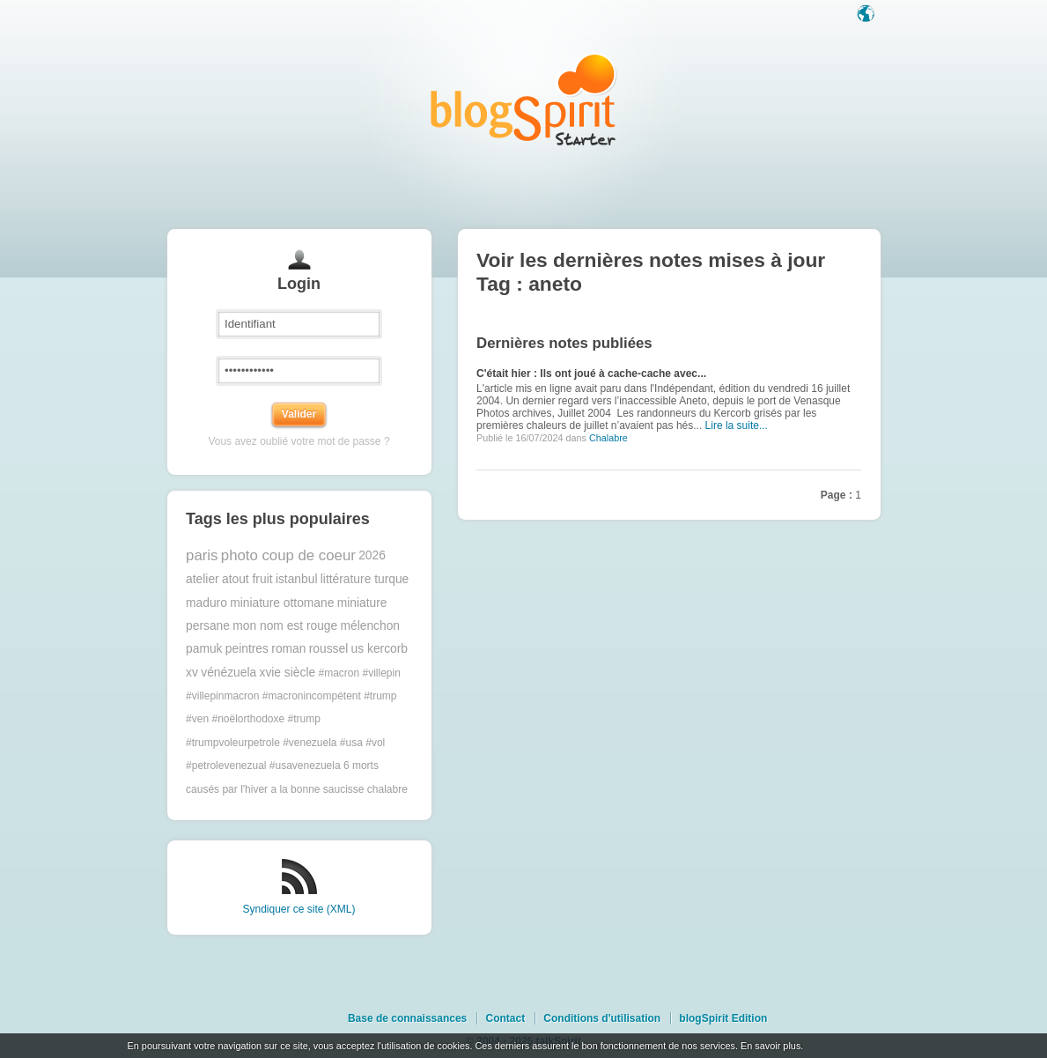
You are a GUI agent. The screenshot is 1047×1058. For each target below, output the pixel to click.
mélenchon (371, 626)
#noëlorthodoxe (247, 719)
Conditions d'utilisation (601, 1018)
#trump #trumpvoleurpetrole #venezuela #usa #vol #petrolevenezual (285, 742)
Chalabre (608, 438)
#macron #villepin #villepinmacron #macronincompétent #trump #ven (293, 696)
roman (288, 648)
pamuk (204, 648)
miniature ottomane (282, 603)
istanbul (297, 579)
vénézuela (228, 672)
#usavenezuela (305, 765)
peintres (247, 648)
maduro (206, 603)
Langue (867, 15)
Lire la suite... (736, 425)
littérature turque (365, 579)
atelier (202, 579)
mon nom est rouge (284, 626)
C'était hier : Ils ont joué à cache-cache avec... (591, 373)
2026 (372, 555)
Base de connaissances (407, 1018)
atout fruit (247, 579)
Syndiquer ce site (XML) (298, 909)
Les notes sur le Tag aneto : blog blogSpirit (524, 99)
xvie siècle (287, 672)
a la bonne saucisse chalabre (338, 789)
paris (202, 555)
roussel (328, 648)
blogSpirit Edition (723, 1018)
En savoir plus (770, 1045)
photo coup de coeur (288, 555)
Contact (505, 1018)
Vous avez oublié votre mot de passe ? (298, 441)
